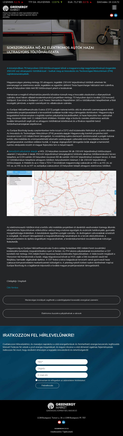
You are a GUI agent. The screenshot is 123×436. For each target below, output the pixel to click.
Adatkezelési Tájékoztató (61, 431)
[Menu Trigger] (114, 7)
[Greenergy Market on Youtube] (111, 15)
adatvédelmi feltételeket (74, 380)
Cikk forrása (12, 287)
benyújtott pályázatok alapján (23, 151)
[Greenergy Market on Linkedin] (115, 15)
